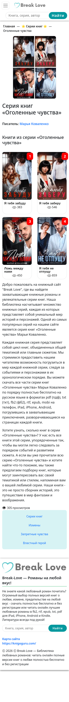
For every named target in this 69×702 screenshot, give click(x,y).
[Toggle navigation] (5, 5)
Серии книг (34, 516)
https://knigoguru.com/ (19, 643)
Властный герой (34, 543)
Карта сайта (11, 639)
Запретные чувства (34, 534)
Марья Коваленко (34, 124)
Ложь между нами (13, 270)
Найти (58, 15)
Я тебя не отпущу (46, 270)
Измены (34, 525)
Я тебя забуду (15, 203)
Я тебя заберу (50, 203)
